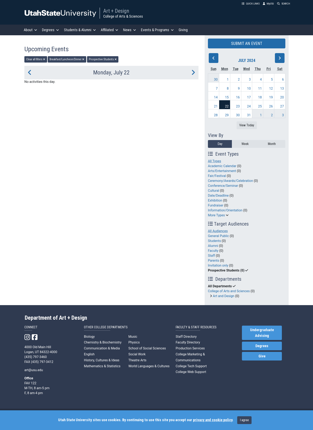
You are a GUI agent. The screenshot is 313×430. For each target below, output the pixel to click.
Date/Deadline (218, 195)
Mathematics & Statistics (102, 366)
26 (271, 106)
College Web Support (191, 372)
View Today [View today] (246, 125)
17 (249, 97)
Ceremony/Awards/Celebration (230, 181)
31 (249, 115)
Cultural (213, 191)
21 (216, 106)
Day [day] (220, 144)
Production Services (190, 348)
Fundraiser (215, 205)
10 (249, 88)
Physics (134, 342)
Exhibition (215, 200)
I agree (244, 420)
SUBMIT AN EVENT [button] (246, 43)
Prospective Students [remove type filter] (103, 59)
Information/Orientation (225, 210)
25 (260, 106)
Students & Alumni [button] (80, 30)
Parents (213, 260)
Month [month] (272, 144)
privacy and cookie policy (212, 420)
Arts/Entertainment (222, 171)
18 (260, 97)
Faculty (213, 251)
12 (271, 88)
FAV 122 (30, 383)
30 (216, 79)
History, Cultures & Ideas (101, 360)
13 (282, 88)
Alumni (213, 246)
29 (227, 115)
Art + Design (116, 11)
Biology (89, 337)
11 (260, 88)
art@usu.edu (33, 370)
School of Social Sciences (147, 348)
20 (282, 97)
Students (214, 241)
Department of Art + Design (56, 318)
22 (227, 106)
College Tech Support (191, 366)
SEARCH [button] (283, 3)
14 (216, 97)
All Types (214, 161)
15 (227, 97)
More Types (216, 215)
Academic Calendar (222, 166)
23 (238, 106)
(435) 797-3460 (35, 357)
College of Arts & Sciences (123, 16)
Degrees (261, 346)
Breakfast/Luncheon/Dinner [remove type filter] (67, 59)
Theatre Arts (137, 360)
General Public (218, 236)
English (89, 354)
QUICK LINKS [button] (251, 3)
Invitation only (218, 265)
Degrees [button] (50, 30)
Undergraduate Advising (262, 333)
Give (262, 356)
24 (249, 106)
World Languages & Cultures (149, 366)
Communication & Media (102, 348)
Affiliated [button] (109, 30)
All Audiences (218, 231)
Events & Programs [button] (157, 30)
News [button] (129, 30)
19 (271, 97)
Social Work (137, 354)
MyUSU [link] (268, 3)
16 (238, 97)
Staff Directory (186, 337)
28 (216, 115)
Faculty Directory (188, 342)
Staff (211, 256)
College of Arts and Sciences (229, 291)
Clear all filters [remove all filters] (35, 59)
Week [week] (245, 144)
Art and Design (223, 296)
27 (282, 106)
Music (132, 337)
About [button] (30, 30)
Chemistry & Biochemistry (102, 342)
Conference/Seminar (223, 186)
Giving (183, 30)
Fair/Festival (217, 176)
